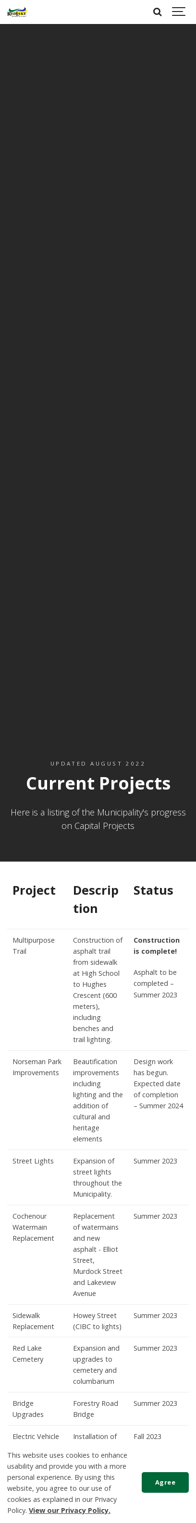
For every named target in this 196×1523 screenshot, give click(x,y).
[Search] (158, 12)
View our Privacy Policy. (69, 1510)
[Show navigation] (179, 12)
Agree (165, 1482)
